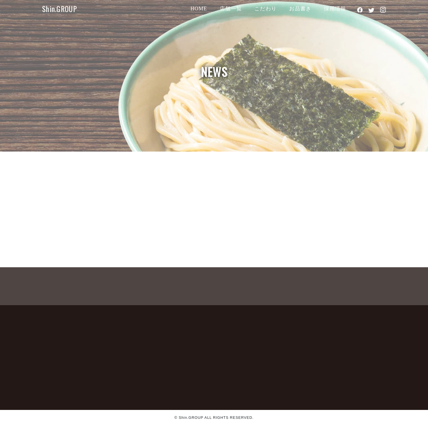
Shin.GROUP (59, 8)
